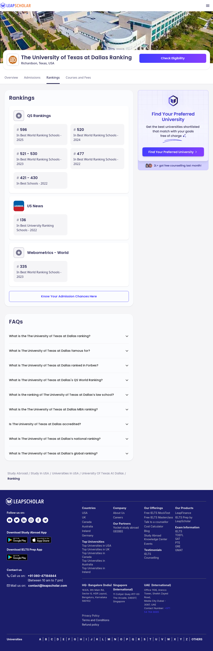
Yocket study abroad (126, 527)
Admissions (32, 77)
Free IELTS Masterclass (158, 517)
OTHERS (197, 639)
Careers (118, 517)
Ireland (86, 530)
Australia (87, 526)
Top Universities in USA (96, 545)
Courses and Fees (78, 77)
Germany (87, 535)
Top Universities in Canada (93, 554)
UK (84, 517)
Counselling (151, 557)
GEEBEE (118, 531)
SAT (177, 538)
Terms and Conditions (95, 620)
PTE (177, 542)
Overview (11, 77)
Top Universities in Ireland (93, 570)
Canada (87, 521)
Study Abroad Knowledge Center (155, 537)
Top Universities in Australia (93, 562)
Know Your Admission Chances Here (69, 296)
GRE (177, 546)
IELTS (147, 553)
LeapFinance (183, 512)
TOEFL (179, 535)
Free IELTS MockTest (157, 512)
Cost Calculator (153, 526)
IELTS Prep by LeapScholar (183, 519)
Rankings (53, 77)
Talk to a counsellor (156, 521)
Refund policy (90, 624)
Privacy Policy (91, 615)
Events (148, 543)
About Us (118, 512)
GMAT (179, 550)
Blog (147, 530)
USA (85, 512)
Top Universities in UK (96, 549)
